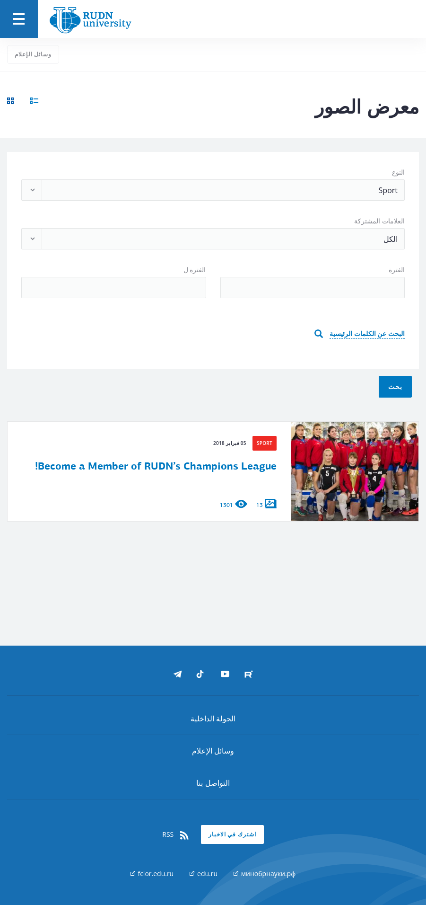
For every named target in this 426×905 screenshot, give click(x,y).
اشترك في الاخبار (232, 834)
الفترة (397, 269)
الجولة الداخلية (213, 718)
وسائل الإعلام (33, 54)
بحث (395, 386)
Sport (264, 443)
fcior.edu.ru (152, 873)
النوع (398, 172)
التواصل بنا (212, 783)
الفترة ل (194, 269)
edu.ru (203, 873)
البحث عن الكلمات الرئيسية (367, 333)
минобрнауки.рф (265, 873)
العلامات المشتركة (379, 220)
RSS (176, 834)
